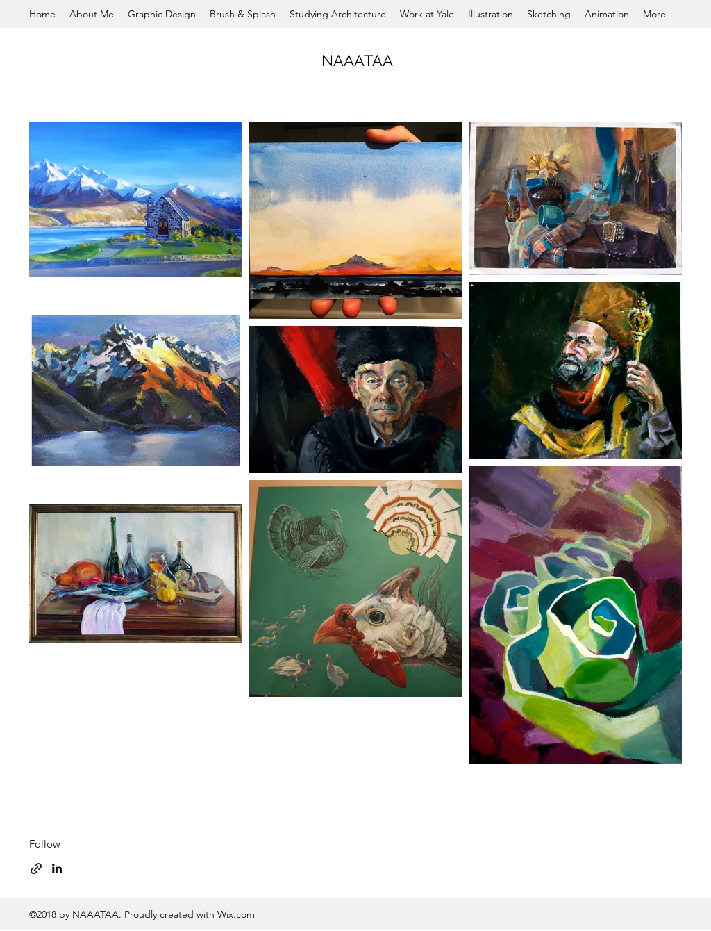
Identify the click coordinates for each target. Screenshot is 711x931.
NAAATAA (357, 60)
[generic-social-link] (36, 868)
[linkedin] (57, 868)
